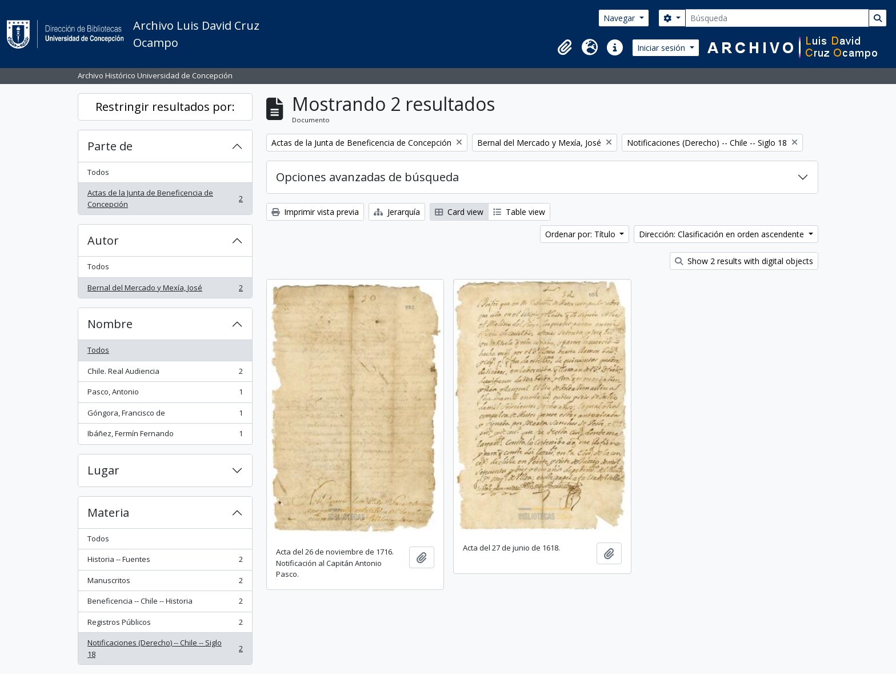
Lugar (103, 470)
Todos (98, 172)
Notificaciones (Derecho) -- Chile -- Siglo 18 (165, 648)
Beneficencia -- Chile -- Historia (165, 603)
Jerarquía (397, 211)
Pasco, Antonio (165, 394)
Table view (519, 211)
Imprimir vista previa (315, 211)
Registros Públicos (165, 624)
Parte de (110, 146)
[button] (564, 47)
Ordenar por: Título (581, 234)
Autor (103, 240)
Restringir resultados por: (165, 106)
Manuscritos (165, 583)
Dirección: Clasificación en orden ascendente (722, 234)
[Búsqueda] (777, 18)
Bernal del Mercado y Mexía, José (165, 290)
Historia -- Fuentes (165, 561)
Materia (108, 512)
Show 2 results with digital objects (744, 261)
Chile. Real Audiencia (165, 373)
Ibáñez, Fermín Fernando (165, 436)
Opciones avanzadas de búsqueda (367, 177)
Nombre (110, 324)
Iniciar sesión (662, 47)
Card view (459, 211)
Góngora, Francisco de (165, 415)
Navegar (620, 18)
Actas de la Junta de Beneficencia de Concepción (165, 198)
